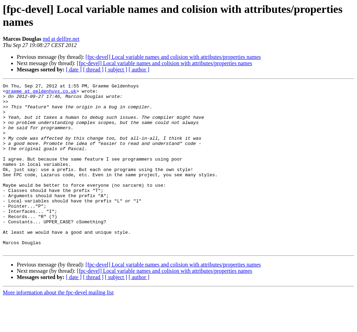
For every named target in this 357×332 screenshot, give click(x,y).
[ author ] (139, 69)
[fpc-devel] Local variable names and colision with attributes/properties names (173, 57)
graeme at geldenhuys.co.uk (41, 93)
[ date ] (74, 69)
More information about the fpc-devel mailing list (58, 326)
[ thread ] (93, 69)
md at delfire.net (61, 39)
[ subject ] (116, 69)
